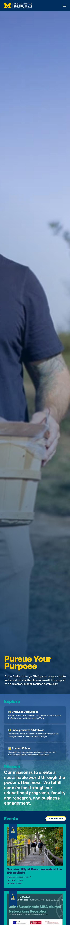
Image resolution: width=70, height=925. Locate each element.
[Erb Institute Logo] (18, 5)
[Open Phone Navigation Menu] (64, 6)
